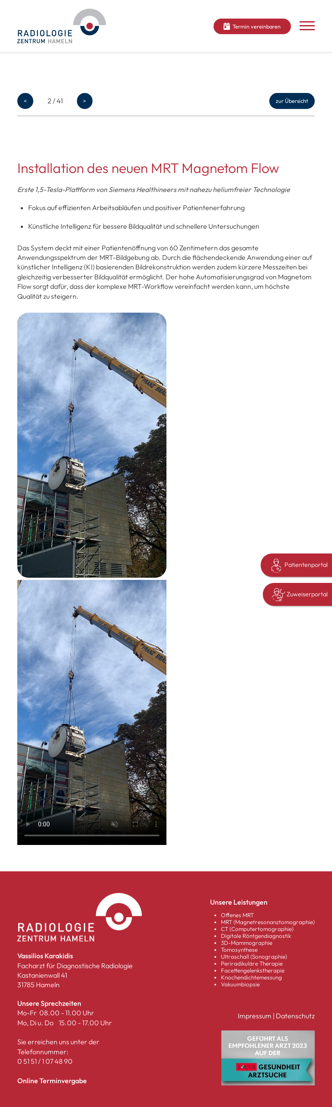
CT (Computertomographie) (257, 928)
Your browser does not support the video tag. (91, 712)
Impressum (254, 1015)
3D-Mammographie (246, 942)
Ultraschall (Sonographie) (254, 956)
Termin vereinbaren (252, 26)
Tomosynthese (239, 949)
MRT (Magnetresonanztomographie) (268, 921)
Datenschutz (295, 1015)
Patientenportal (298, 566)
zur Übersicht (292, 100)
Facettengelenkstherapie (252, 970)
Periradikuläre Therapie (252, 963)
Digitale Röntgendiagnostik (256, 935)
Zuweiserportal (299, 594)
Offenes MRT (237, 915)
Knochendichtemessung (251, 977)
